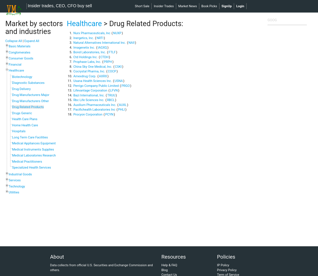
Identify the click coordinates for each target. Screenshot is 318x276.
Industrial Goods (20, 174)
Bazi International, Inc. (89, 95)
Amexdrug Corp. (84, 76)
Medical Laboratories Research (34, 155)
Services (15, 180)
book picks (209, 6)
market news (187, 6)
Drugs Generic (22, 113)
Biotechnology (22, 77)
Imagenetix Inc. (84, 47)
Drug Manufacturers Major (30, 95)
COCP (112, 71)
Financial (15, 64)
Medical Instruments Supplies (33, 149)
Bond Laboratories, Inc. (89, 52)
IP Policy (223, 265)
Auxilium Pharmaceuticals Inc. (94, 105)
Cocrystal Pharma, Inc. (89, 71)
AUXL (123, 105)
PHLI (121, 109)
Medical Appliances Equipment (34, 143)
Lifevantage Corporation (90, 90)
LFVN (114, 90)
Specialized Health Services (31, 167)
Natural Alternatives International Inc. (99, 43)
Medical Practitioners (27, 161)
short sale (142, 6)
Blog (164, 270)
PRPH (108, 62)
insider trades (164, 6)
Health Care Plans (24, 119)
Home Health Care (25, 125)
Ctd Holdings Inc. (85, 57)
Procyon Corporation (87, 114)
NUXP (117, 33)
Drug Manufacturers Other (30, 101)
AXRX (103, 76)
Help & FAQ (169, 265)
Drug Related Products (28, 107)
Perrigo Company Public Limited (96, 86)
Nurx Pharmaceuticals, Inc (91, 33)
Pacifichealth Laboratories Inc (94, 109)
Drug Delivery (21, 89)
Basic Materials (20, 46)
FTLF (112, 52)
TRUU (111, 95)
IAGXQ (102, 47)
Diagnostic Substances (28, 83)
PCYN (109, 114)
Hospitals (19, 131)
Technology (17, 186)
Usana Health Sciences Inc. (92, 81)
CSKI (118, 67)
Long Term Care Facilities (30, 137)
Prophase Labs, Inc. (87, 62)
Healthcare (16, 70)
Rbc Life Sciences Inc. (88, 100)
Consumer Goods (21, 58)
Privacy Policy (227, 270)
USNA (118, 81)
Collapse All (13, 41)
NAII (131, 43)
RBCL (111, 100)
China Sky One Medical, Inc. (92, 67)
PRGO (125, 86)
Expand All (31, 41)
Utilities (14, 192)
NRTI (100, 38)
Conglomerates (19, 52)
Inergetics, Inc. (83, 38)
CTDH (104, 57)
